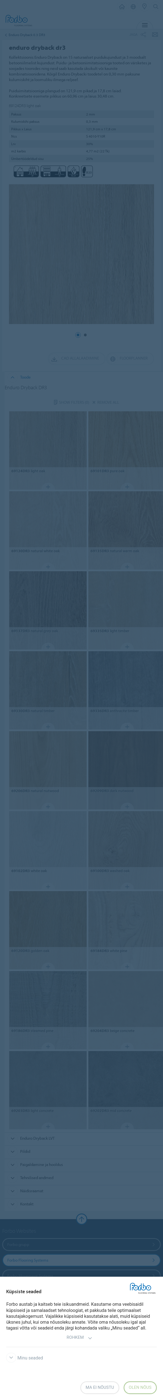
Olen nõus (140, 1387)
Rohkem (79, 1338)
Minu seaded (24, 1358)
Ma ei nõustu (100, 1387)
